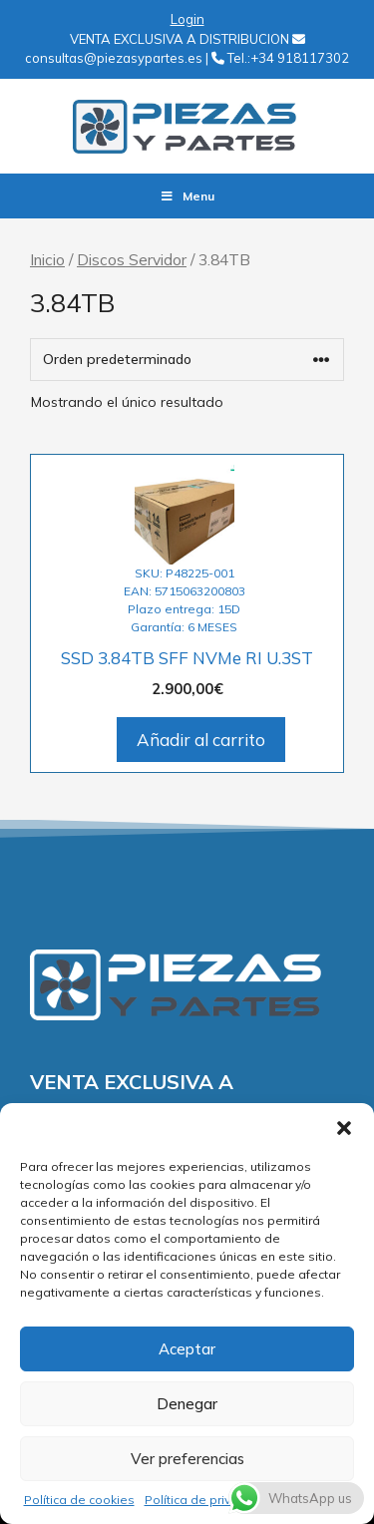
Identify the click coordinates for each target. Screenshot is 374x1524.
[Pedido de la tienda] (187, 359)
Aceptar (187, 1348)
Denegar (187, 1403)
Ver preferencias (187, 1458)
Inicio (47, 259)
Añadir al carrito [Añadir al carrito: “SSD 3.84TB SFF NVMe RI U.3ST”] (201, 739)
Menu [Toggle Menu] (187, 196)
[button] (344, 1128)
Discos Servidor (132, 259)
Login (187, 19)
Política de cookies (79, 1499)
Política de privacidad (208, 1499)
